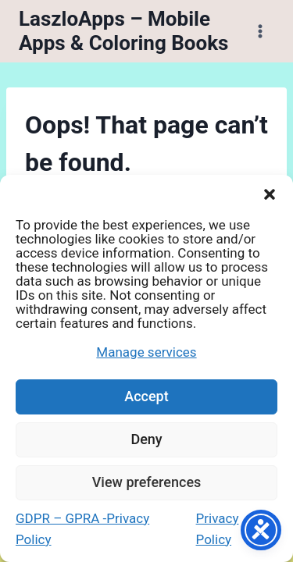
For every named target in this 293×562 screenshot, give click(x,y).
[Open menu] (259, 31)
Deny (146, 439)
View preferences (147, 482)
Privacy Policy (217, 528)
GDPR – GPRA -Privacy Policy (82, 528)
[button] (269, 194)
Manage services (146, 352)
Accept (146, 396)
